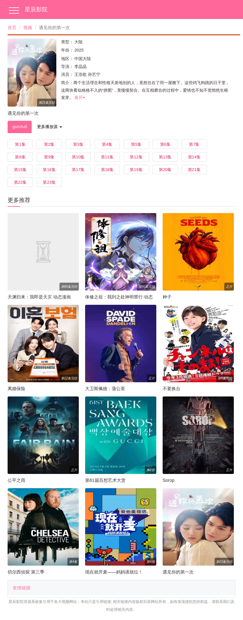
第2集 (49, 144)
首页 (12, 27)
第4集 (107, 144)
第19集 (136, 169)
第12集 (136, 157)
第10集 (78, 157)
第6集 (165, 144)
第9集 (49, 157)
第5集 (136, 144)
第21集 (194, 169)
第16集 (49, 169)
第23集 (49, 182)
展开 (79, 97)
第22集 (20, 182)
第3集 (78, 144)
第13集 (165, 157)
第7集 (194, 144)
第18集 (107, 169)
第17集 (78, 169)
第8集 (20, 157)
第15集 (20, 169)
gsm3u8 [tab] (19, 126)
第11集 (107, 157)
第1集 (20, 144)
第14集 (194, 157)
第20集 (165, 169)
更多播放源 (49, 126)
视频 (27, 27)
